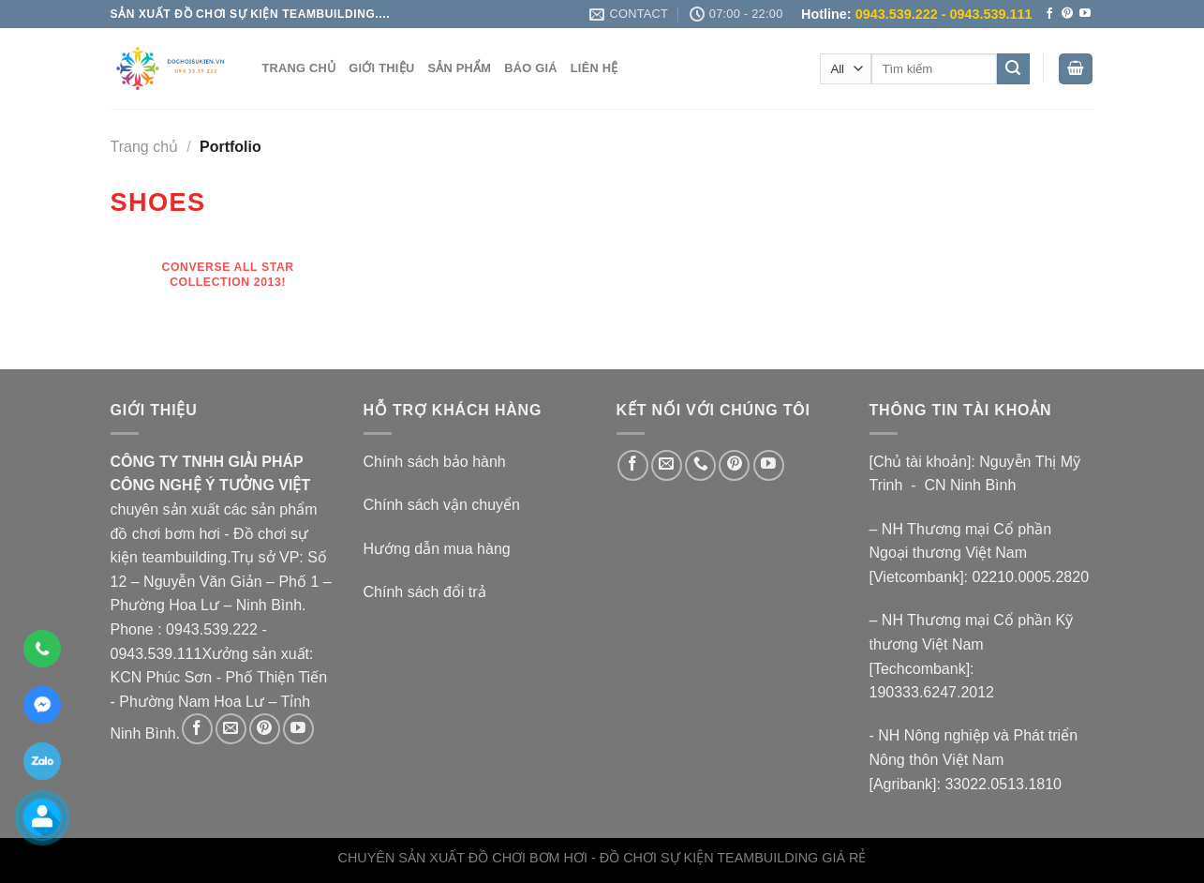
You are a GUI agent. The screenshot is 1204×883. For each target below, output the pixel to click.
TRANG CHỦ (299, 68)
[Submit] (1013, 69)
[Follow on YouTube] (1085, 14)
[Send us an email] (231, 728)
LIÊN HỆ (594, 68)
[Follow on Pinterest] (1067, 14)
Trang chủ (145, 147)
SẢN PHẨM (459, 68)
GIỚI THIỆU (381, 68)
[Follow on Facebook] (1049, 14)
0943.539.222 (212, 629)
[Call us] (700, 465)
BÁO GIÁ (530, 68)
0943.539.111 (156, 654)
